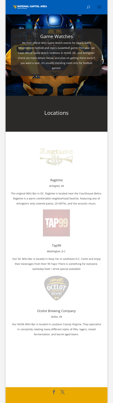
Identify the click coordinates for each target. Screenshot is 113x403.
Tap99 (56, 245)
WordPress (83, 398)
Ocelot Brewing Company (56, 311)
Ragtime (56, 180)
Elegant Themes (49, 398)
